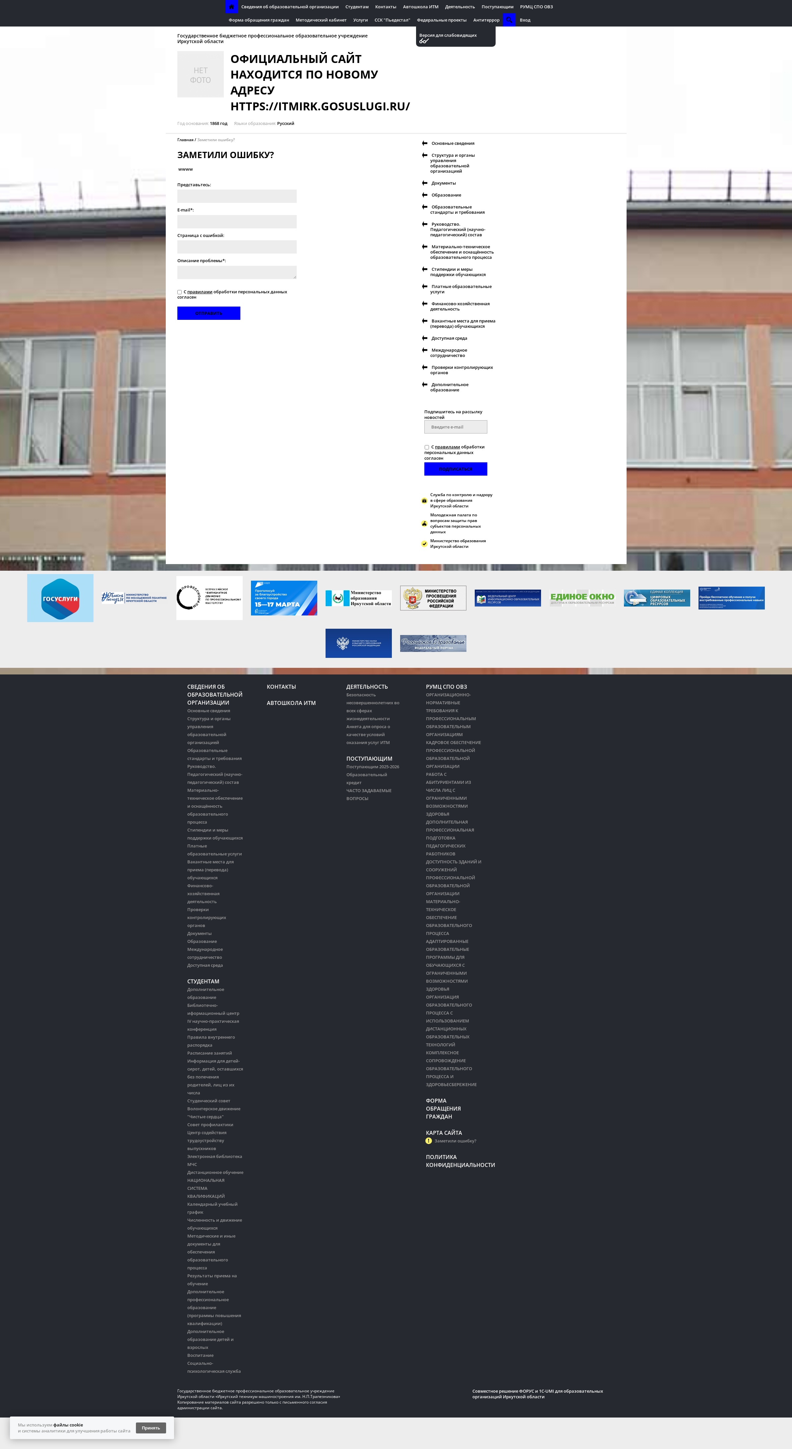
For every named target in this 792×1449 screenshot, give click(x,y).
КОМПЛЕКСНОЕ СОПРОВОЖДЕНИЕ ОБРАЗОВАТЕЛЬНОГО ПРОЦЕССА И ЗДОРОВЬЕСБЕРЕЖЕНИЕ (451, 1068)
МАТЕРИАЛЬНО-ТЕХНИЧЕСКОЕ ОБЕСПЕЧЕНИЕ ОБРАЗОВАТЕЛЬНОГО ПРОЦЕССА (449, 917)
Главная (185, 139)
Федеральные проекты (442, 20)
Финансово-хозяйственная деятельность (460, 306)
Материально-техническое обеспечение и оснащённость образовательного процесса (462, 252)
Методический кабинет (321, 20)
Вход (525, 20)
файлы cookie (68, 1425)
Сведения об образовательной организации (290, 7)
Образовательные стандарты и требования (457, 209)
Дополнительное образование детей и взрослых (210, 1339)
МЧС (192, 1164)
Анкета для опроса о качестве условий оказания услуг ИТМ (368, 734)
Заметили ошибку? (216, 139)
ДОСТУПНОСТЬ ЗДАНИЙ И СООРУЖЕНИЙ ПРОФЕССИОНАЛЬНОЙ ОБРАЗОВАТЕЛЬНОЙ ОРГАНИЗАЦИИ (453, 878)
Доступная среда (449, 338)
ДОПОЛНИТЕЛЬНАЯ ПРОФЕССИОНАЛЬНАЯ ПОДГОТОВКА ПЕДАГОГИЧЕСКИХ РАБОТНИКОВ (450, 838)
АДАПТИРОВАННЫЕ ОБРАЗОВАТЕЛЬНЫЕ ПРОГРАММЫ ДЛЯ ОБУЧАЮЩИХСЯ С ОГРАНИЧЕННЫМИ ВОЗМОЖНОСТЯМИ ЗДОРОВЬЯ (447, 965)
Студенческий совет (208, 1101)
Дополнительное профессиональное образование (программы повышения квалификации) (214, 1307)
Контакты (385, 7)
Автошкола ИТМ (421, 7)
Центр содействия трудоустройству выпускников (206, 1140)
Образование (446, 195)
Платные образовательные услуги (461, 289)
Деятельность (460, 7)
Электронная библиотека (214, 1156)
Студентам (357, 7)
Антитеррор (486, 20)
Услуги (360, 20)
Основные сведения (453, 143)
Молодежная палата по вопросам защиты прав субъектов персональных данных (455, 523)
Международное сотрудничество (448, 352)
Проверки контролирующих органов (461, 370)
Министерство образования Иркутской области (458, 543)
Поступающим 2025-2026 (372, 767)
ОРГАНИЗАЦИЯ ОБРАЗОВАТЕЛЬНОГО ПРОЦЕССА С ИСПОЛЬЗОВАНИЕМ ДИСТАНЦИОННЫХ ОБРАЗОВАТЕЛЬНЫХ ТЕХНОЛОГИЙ (449, 1021)
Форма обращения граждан (259, 20)
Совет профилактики (210, 1125)
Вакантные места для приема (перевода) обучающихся (463, 323)
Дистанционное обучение (215, 1172)
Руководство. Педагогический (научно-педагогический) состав (457, 229)
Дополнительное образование (449, 387)
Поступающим (498, 7)
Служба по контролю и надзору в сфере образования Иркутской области (461, 500)
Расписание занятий (209, 1053)
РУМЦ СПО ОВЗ (536, 7)
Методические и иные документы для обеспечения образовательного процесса (211, 1252)
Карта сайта (444, 1132)
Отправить (208, 313)
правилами (200, 292)
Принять (151, 1427)
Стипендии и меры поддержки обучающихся (458, 271)
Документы (444, 183)
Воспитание (200, 1355)
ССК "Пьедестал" (392, 20)
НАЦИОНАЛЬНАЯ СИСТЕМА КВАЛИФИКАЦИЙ (206, 1188)
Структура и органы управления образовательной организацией (452, 163)
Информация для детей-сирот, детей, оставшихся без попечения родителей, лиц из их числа (215, 1077)
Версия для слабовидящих (448, 35)
